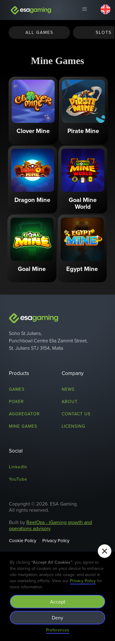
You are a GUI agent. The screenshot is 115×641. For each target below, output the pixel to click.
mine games (23, 426)
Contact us (76, 414)
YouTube (18, 479)
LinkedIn (18, 467)
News (68, 389)
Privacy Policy (55, 540)
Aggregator (24, 414)
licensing (73, 426)
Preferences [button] (57, 630)
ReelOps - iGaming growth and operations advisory (50, 525)
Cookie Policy (22, 540)
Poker (16, 401)
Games (17, 389)
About (70, 401)
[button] (84, 10)
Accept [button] (57, 601)
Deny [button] (57, 617)
